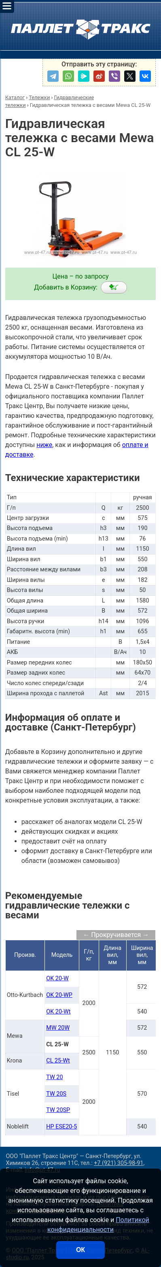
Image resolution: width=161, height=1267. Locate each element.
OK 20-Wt (58, 1011)
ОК (80, 1249)
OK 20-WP (59, 995)
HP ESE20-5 (61, 1126)
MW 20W (58, 1027)
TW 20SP (58, 1110)
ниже (44, 445)
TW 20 (54, 1077)
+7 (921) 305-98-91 (118, 1163)
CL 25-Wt (58, 1060)
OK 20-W (57, 978)
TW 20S (56, 1093)
